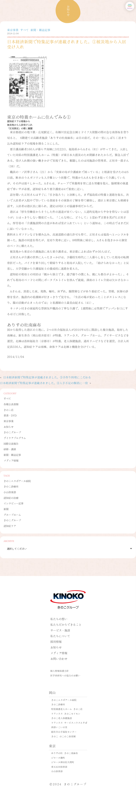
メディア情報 (11, 460)
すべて (7, 398)
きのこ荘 (8, 409)
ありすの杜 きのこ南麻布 (64, 753)
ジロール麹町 (58, 757)
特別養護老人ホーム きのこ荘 (67, 708)
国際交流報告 (11, 443)
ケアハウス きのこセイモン (65, 713)
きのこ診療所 (11, 486)
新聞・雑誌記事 (12, 454)
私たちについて (60, 635)
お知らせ (8, 426)
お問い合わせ (58, 658)
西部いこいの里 (59, 727)
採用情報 (56, 641)
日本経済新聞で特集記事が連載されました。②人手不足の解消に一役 (44, 382)
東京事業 (8, 420)
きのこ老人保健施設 (61, 718)
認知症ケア (10, 525)
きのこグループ (12, 432)
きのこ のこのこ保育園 (63, 736)
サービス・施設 (60, 630)
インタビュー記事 (13, 503)
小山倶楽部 (10, 492)
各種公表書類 (11, 404)
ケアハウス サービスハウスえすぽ (69, 722)
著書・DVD (10, 415)
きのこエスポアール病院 (17, 480)
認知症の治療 (11, 497)
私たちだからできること (65, 624)
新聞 (6, 508)
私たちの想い (58, 618)
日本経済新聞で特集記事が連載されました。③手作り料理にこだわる (47, 377)
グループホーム (12, 514)
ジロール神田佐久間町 (62, 762)
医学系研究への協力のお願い (65, 675)
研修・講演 (10, 449)
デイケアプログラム (15, 437)
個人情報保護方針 (59, 670)
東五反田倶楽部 (59, 766)
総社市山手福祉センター (63, 731)
